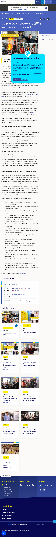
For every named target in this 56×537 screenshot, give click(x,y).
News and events (7, 515)
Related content (48, 39)
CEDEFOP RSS (44, 489)
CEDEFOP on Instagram (40, 489)
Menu (54, 1)
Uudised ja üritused (9, 13)
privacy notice (24, 74)
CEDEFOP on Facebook (40, 485)
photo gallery (22, 273)
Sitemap (27, 530)
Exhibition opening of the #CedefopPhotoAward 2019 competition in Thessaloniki (30, 432)
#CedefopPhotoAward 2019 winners (9, 334)
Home (2, 13)
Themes (4, 509)
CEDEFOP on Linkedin (51, 485)
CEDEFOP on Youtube (47, 485)
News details (47, 35)
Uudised (18, 13)
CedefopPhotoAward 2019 (18, 294)
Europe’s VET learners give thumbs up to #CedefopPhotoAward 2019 (9, 364)
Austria (22, 288)
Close (46, 8)
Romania (17, 290)
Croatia (28, 288)
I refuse (25, 79)
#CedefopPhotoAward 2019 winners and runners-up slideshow (29, 363)
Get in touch (7, 481)
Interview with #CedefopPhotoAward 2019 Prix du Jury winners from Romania (10, 464)
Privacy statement (5, 530)
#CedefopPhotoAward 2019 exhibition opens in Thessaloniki (10, 398)
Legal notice (22, 530)
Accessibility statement (10, 528)
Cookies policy (40, 528)
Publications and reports (9, 512)
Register (50, 2)
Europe (16, 288)
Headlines (14, 284)
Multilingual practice (21, 528)
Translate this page (21, 9)
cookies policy (38, 73)
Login (46, 2)
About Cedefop (6, 518)
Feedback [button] (54, 521)
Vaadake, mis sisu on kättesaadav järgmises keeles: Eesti (41, 4)
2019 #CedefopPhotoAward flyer (29, 332)
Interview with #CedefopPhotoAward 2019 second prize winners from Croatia (9, 432)
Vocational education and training (22, 301)
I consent (16, 79)
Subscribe (25, 481)
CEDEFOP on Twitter (44, 485)
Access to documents (31, 528)
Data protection (14, 530)
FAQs (2, 528)
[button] (40, 19)
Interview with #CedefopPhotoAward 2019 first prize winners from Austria (29, 399)
